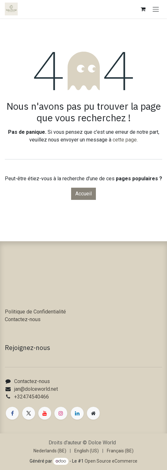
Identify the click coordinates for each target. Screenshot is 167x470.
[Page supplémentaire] (93, 413)
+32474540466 (31, 397)
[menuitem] (49, 451)
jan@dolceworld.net (36, 389)
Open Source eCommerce (111, 461)
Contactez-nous (23, 319)
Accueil (83, 194)
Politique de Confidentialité (35, 312)
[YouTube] (44, 413)
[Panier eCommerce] (142, 9)
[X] (28, 413)
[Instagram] (60, 413)
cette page (125, 140)
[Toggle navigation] (155, 9)
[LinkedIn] (77, 413)
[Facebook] (12, 413)
